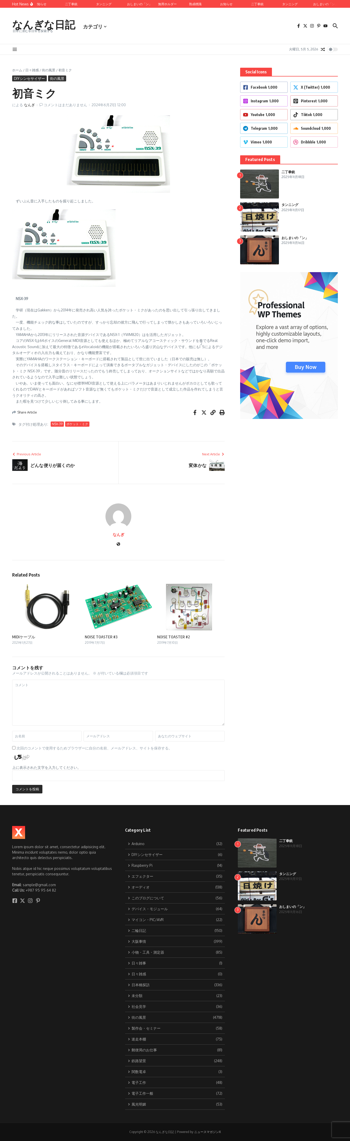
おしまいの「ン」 (294, 238)
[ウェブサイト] (118, 544)
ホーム (17, 70)
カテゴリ (94, 26)
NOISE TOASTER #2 (173, 636)
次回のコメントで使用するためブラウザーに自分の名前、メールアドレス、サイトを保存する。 (94, 748)
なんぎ (29, 105)
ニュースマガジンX (207, 1132)
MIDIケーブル (23, 636)
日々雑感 (32, 70)
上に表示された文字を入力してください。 (46, 767)
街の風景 (48, 70)
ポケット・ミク (77, 424)
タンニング (289, 205)
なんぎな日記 (43, 24)
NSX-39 (57, 424)
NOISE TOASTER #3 (101, 636)
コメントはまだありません (65, 105)
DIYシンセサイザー (29, 78)
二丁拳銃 (288, 172)
